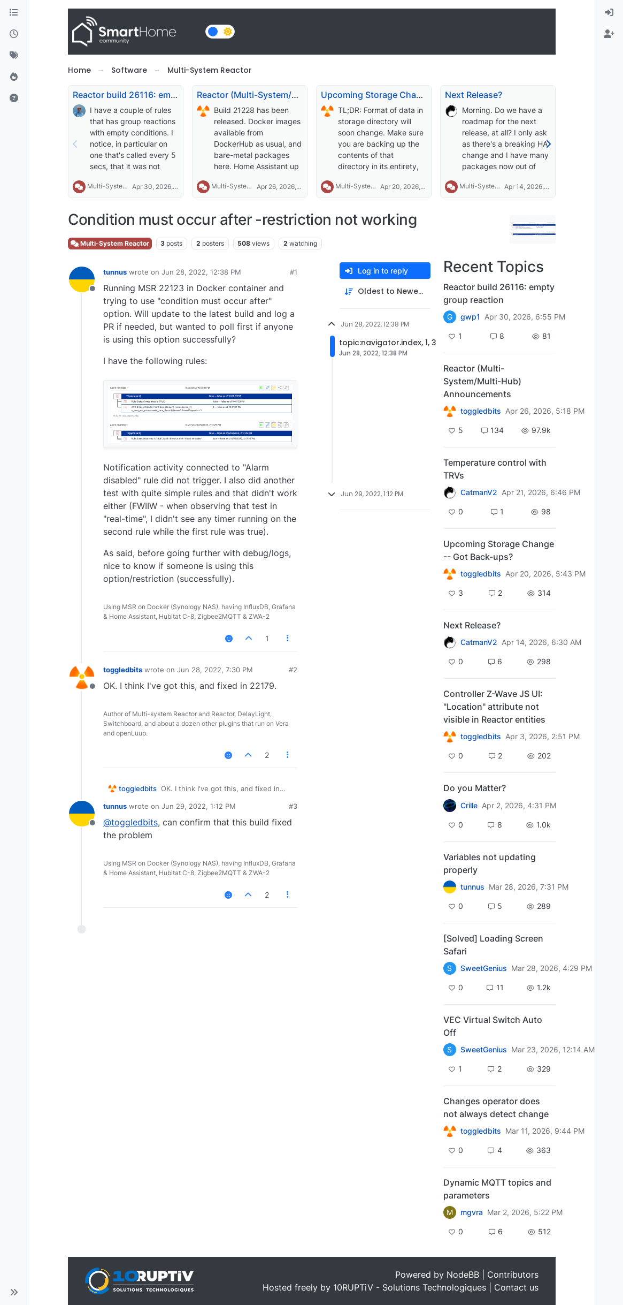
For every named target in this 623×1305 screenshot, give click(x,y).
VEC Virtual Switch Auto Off (492, 1026)
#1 (293, 272)
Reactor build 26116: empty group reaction (160, 94)
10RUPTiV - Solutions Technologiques (409, 1287)
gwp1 (470, 317)
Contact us (516, 1287)
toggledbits (122, 669)
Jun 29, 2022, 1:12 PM (198, 806)
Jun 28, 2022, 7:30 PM (215, 669)
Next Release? (473, 94)
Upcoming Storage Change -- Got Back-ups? (412, 94)
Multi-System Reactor (120, 186)
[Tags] (14, 55)
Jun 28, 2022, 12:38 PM (201, 272)
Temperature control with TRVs (495, 469)
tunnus (115, 272)
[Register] (609, 34)
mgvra (471, 1212)
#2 (293, 669)
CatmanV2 (478, 492)
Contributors (513, 1274)
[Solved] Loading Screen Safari (493, 945)
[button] (14, 1292)
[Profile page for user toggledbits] (82, 677)
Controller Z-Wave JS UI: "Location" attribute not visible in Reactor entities (494, 706)
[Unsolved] (14, 98)
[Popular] (14, 77)
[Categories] (14, 12)
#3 (293, 806)
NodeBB (463, 1274)
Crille (469, 805)
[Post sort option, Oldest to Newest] (385, 291)
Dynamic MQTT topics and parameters (497, 1189)
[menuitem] (609, 12)
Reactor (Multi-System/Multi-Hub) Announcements (301, 94)
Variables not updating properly (489, 863)
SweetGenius (483, 968)
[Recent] (14, 34)
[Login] (609, 12)
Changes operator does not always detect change (496, 1107)
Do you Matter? (474, 788)
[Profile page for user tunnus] (82, 279)
